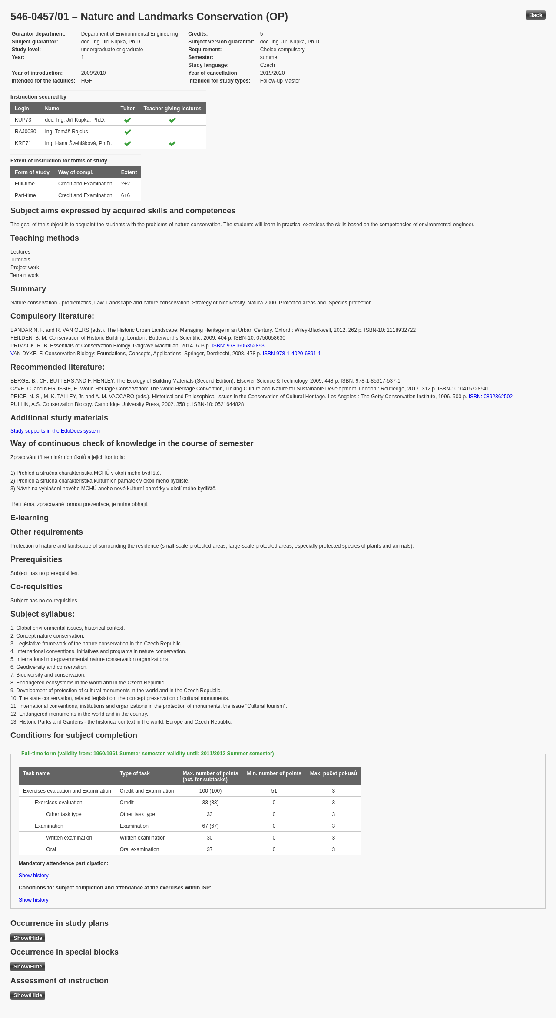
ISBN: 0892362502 (491, 396)
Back (536, 15)
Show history (34, 876)
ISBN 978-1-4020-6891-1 (292, 353)
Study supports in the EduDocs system (55, 431)
